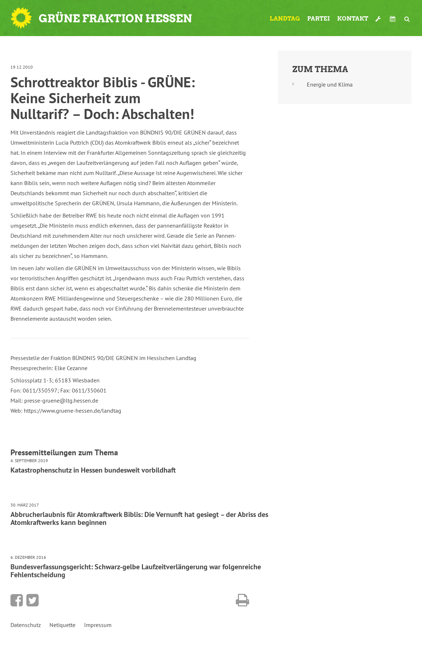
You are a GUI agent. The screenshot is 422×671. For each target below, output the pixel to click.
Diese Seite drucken (242, 600)
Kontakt (352, 18)
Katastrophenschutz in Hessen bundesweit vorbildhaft (93, 470)
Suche (407, 18)
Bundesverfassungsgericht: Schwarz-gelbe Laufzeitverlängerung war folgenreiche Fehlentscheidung (135, 570)
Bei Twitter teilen (32, 600)
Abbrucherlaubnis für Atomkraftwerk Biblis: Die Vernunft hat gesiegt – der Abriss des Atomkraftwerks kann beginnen (139, 518)
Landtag (285, 18)
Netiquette (62, 625)
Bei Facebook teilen (16, 600)
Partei (318, 18)
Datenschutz (25, 625)
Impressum (98, 625)
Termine (393, 18)
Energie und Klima (330, 84)
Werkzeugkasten (379, 18)
